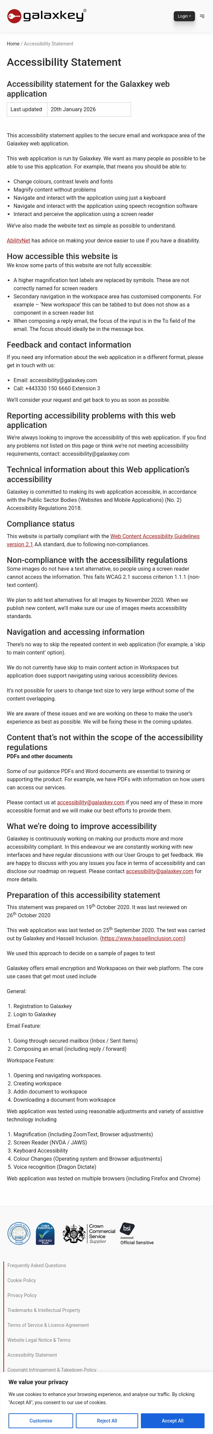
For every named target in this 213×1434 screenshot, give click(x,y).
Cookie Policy (21, 1280)
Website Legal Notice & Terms (38, 1340)
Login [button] (183, 16)
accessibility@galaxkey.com (91, 802)
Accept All (173, 1420)
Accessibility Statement (32, 1355)
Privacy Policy (22, 1295)
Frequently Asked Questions (36, 1265)
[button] (202, 16)
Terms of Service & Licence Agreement (48, 1325)
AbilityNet (18, 240)
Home (13, 43)
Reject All (107, 1420)
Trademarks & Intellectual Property (43, 1310)
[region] (106, 1403)
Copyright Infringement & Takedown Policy (52, 1370)
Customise (40, 1420)
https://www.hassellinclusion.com (143, 938)
